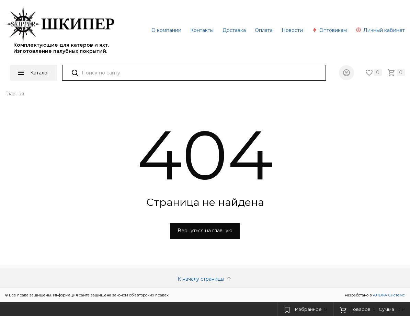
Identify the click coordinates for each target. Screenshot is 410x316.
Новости (292, 30)
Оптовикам (329, 30)
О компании (166, 30)
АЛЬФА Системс (388, 295)
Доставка (234, 30)
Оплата (264, 30)
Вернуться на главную (205, 230)
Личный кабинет (380, 30)
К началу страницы (205, 279)
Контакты (202, 30)
